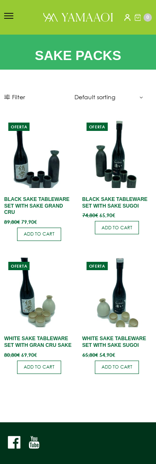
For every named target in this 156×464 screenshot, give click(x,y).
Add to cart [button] (39, 234)
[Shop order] (110, 97)
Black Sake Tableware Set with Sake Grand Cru (36, 205)
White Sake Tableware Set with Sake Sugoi (114, 342)
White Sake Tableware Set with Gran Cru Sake (38, 342)
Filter (14, 97)
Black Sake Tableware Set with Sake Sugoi (115, 202)
